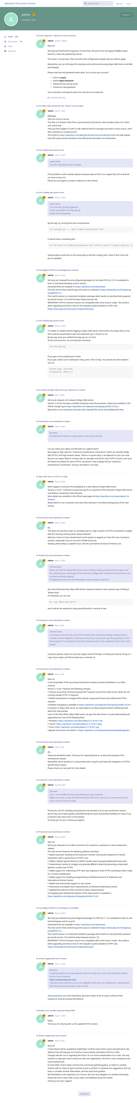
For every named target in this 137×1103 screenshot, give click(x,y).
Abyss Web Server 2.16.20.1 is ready (53, 476)
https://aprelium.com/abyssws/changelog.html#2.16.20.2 (92, 406)
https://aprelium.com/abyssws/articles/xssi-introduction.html (87, 135)
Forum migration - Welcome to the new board (57, 35)
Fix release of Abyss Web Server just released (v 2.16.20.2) (62, 390)
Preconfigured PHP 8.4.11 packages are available (59, 908)
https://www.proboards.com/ (63, 979)
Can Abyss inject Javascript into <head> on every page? (61, 106)
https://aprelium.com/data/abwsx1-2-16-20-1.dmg (79, 724)
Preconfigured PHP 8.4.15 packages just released (58, 270)
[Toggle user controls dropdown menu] (126, 14)
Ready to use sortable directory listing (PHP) (57, 1010)
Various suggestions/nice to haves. (53, 958)
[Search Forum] (98, 3)
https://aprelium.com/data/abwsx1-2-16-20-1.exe (80, 720)
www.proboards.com (57, 995)
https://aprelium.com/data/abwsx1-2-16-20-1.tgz (77, 727)
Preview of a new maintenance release (54, 421)
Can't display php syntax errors (51, 150)
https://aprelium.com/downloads (90, 286)
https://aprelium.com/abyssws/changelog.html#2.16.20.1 (105, 704)
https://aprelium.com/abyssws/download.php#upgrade (103, 730)
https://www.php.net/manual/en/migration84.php (70, 309)
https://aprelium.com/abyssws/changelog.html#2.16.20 (73, 896)
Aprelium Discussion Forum (19, 3)
